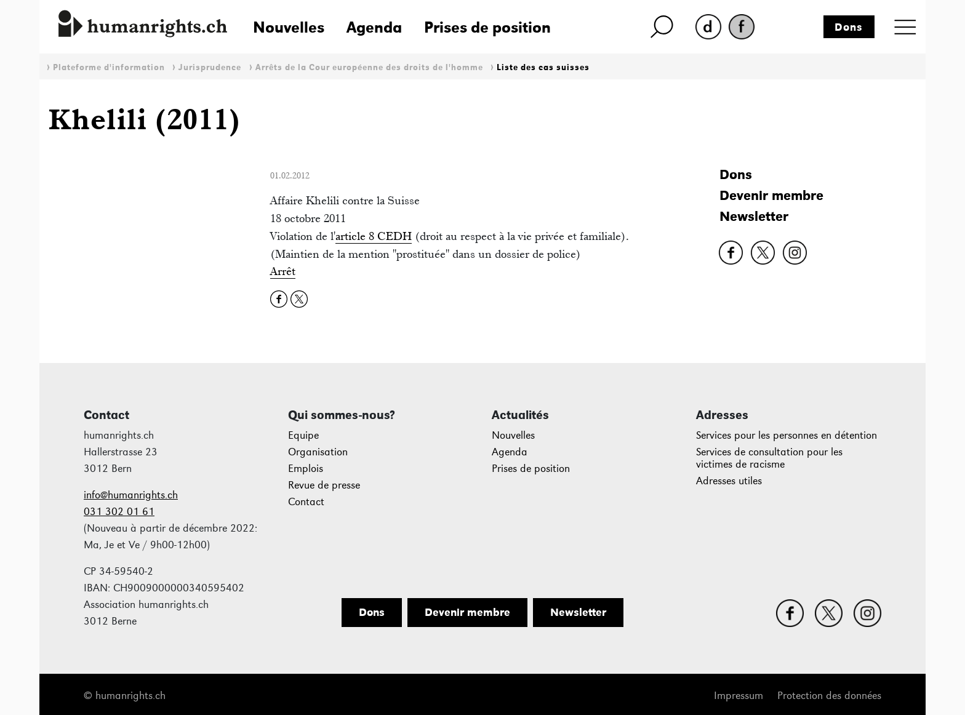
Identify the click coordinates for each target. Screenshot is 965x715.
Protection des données (829, 695)
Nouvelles (288, 27)
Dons (849, 27)
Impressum (738, 695)
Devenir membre (771, 195)
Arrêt (282, 271)
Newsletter (753, 216)
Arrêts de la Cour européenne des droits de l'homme (369, 67)
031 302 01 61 (119, 511)
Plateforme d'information (109, 67)
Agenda (374, 27)
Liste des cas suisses (543, 67)
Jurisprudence (209, 67)
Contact (306, 501)
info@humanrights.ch (131, 495)
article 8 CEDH (373, 236)
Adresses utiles (729, 480)
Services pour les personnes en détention (786, 435)
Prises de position (487, 27)
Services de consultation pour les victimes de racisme (769, 458)
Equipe (303, 435)
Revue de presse (324, 485)
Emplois (305, 468)
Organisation (318, 451)
